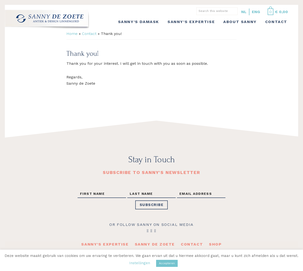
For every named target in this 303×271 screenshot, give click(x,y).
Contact (89, 33)
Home (72, 33)
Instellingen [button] (139, 263)
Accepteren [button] (167, 263)
